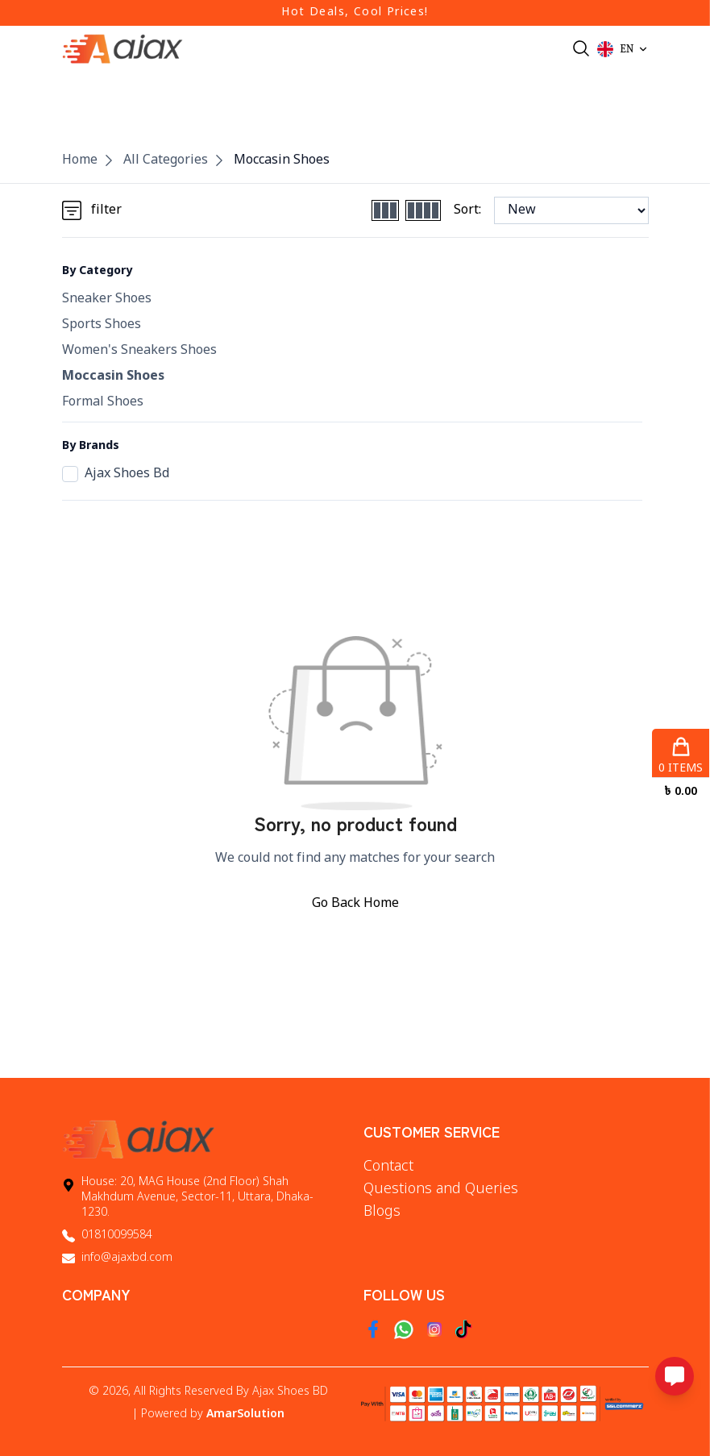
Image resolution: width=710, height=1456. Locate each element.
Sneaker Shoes (107, 299)
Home (80, 160)
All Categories (165, 160)
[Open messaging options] (674, 1376)
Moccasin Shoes (282, 160)
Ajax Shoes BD (290, 1392)
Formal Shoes (102, 402)
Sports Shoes (101, 325)
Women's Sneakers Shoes (139, 351)
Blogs (382, 1211)
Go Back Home (355, 904)
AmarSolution (245, 1414)
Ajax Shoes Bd (115, 474)
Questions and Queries (440, 1189)
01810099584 (116, 1235)
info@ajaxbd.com (126, 1258)
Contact (388, 1166)
